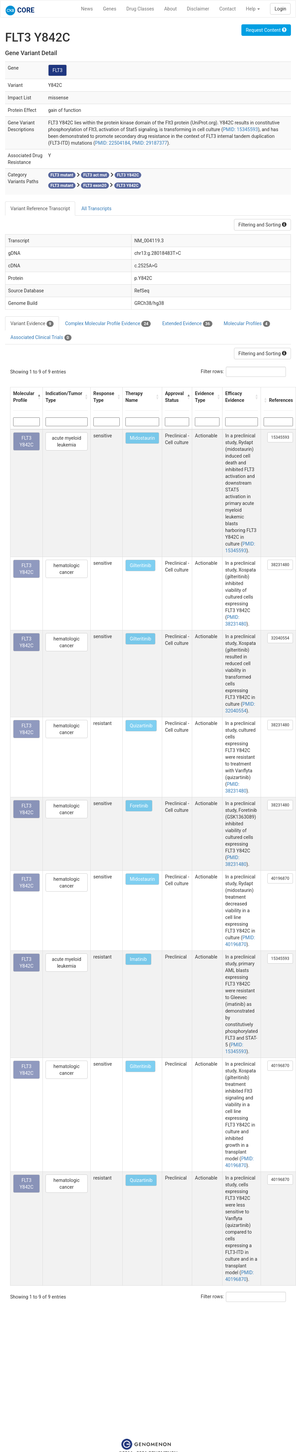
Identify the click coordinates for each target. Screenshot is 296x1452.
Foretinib (139, 805)
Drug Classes (140, 8)
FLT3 (58, 70)
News (87, 8)
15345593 (280, 437)
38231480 (280, 564)
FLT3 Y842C (26, 441)
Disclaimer (198, 8)
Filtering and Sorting (262, 224)
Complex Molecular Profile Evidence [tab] (108, 324)
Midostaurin (142, 438)
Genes (109, 8)
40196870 (280, 878)
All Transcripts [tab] (96, 208)
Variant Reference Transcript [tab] (40, 208)
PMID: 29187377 (149, 143)
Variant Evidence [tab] (32, 324)
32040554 (280, 638)
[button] (38, 396)
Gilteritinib (140, 565)
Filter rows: (212, 371)
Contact (227, 8)
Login (280, 8)
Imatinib (138, 959)
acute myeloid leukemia (66, 441)
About (170, 8)
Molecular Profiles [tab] (247, 324)
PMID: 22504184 (112, 143)
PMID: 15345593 (240, 129)
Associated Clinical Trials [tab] (40, 338)
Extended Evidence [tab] (187, 324)
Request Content (266, 30)
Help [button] (253, 8)
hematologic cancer (67, 569)
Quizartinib (141, 725)
